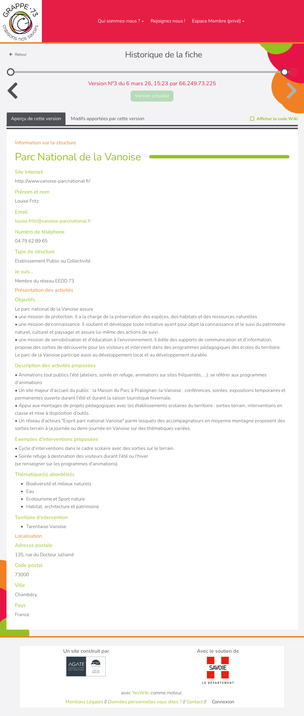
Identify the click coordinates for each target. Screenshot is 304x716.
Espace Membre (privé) (218, 21)
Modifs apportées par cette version (107, 118)
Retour (18, 54)
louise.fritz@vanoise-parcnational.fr (53, 221)
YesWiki (140, 693)
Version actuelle (152, 96)
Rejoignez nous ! (168, 21)
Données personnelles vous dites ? (145, 702)
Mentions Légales (84, 702)
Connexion (223, 702)
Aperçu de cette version (36, 118)
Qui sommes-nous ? (121, 21)
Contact (195, 702)
